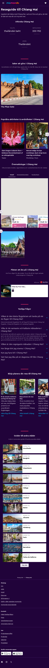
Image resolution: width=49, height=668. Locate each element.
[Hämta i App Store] (17, 653)
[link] (19, 227)
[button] (3, 3)
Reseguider (20, 577)
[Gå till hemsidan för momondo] (13, 3)
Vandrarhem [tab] (35, 175)
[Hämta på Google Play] (6, 653)
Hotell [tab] (12, 175)
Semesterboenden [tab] (22, 175)
